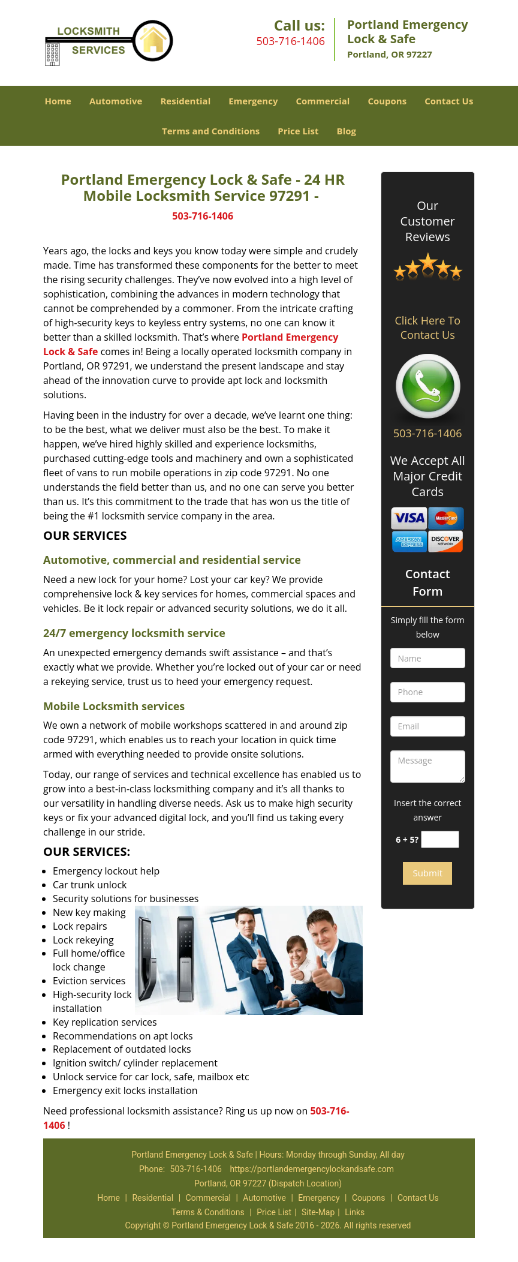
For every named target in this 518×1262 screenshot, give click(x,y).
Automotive (116, 101)
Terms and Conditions (211, 131)
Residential (185, 101)
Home (58, 101)
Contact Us (448, 101)
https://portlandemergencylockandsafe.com (312, 1169)
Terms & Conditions (208, 1212)
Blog (346, 131)
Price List (298, 131)
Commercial (323, 101)
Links (355, 1212)
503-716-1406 (290, 41)
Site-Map (318, 1212)
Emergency (253, 101)
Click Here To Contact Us (427, 327)
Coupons (387, 101)
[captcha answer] (440, 839)
